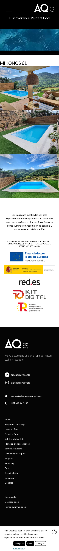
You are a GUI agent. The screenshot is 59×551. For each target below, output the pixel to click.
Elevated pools (12, 501)
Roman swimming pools (16, 506)
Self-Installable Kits (14, 439)
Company (9, 478)
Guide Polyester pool (15, 453)
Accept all (19, 543)
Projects (9, 458)
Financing (9, 463)
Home (8, 419)
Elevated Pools (12, 434)
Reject (30, 543)
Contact (9, 482)
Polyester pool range (15, 424)
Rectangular (11, 497)
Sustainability (11, 473)
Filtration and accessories (17, 443)
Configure (40, 543)
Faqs (7, 468)
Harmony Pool (11, 429)
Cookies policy (19, 548)
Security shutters (13, 448)
